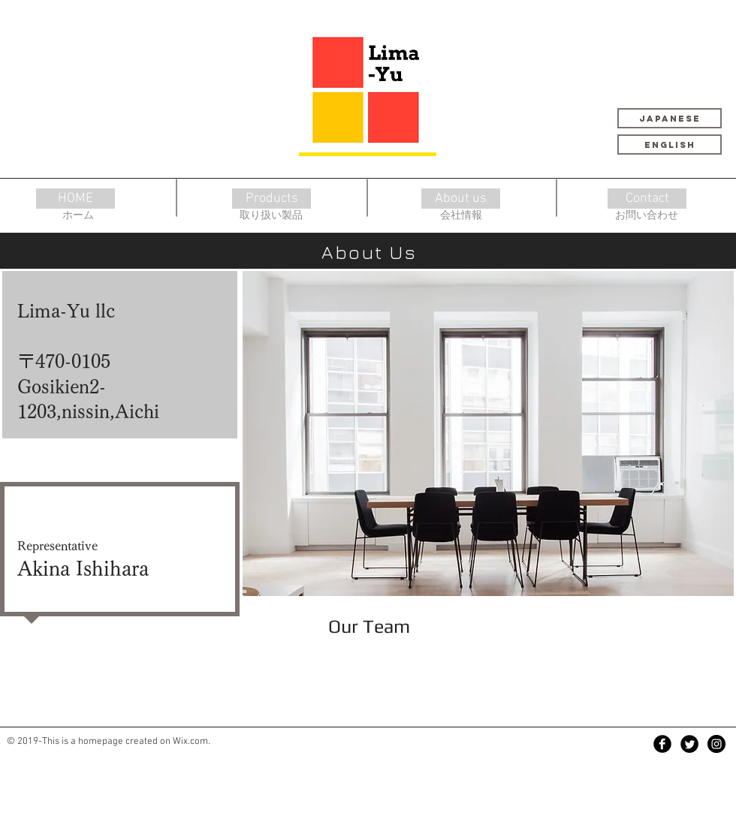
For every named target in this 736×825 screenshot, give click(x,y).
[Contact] (647, 198)
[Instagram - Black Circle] (716, 744)
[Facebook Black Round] (662, 744)
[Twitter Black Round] (689, 744)
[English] (669, 144)
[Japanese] (669, 118)
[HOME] (75, 198)
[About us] (460, 198)
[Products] (271, 198)
